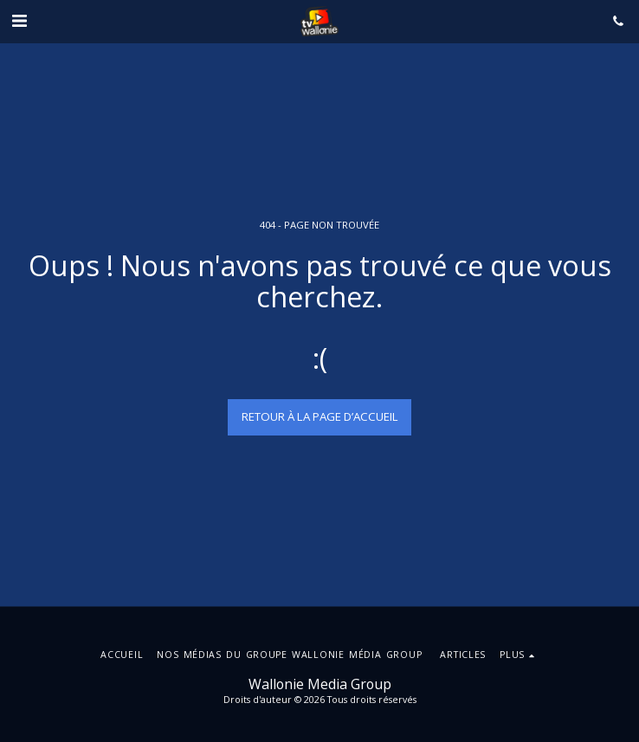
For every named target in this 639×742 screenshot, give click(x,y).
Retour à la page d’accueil (320, 416)
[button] (19, 20)
